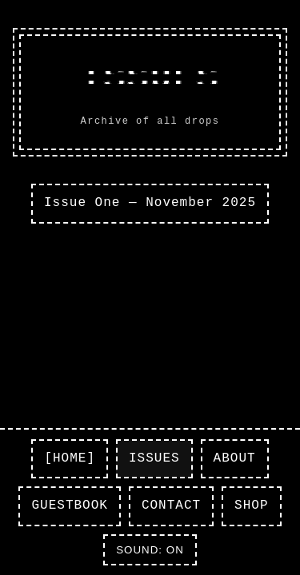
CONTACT (171, 505)
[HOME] (69, 458)
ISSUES (154, 458)
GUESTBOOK (69, 505)
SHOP (251, 505)
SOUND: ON (150, 550)
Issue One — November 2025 (150, 203)
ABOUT (235, 458)
